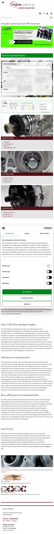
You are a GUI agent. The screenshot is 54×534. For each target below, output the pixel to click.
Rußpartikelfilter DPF (10, 147)
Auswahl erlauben (27, 298)
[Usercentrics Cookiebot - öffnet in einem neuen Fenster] (44, 228)
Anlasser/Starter (8, 178)
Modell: (5, 72)
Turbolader (7, 142)
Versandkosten (5, 481)
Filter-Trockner (8, 216)
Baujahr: (5, 89)
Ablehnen (27, 304)
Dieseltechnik (8, 138)
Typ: (4, 81)
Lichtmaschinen (8, 180)
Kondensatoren (8, 214)
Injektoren (7, 146)
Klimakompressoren (9, 212)
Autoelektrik (8, 174)
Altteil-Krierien (5, 468)
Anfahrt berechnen (8, 530)
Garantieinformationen (7, 492)
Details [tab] (27, 233)
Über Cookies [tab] (44, 233)
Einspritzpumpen (8, 144)
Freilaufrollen (7, 182)
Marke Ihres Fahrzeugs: (10, 64)
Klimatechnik (7, 208)
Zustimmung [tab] (9, 233)
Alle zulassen (27, 292)
